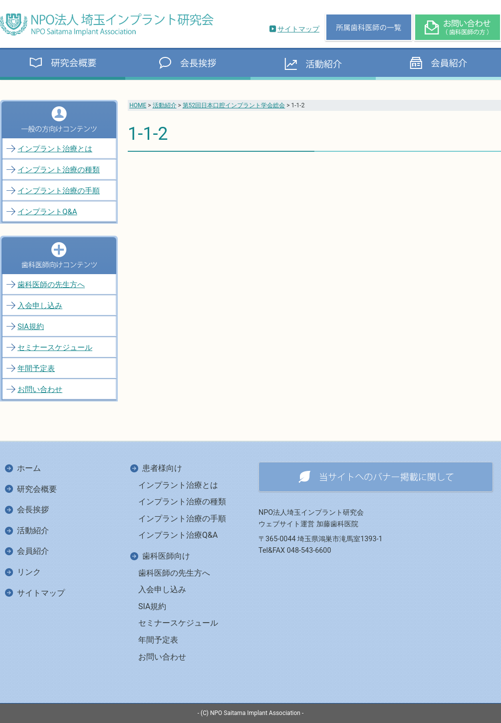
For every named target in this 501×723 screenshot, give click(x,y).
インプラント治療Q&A (178, 535)
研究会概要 (37, 489)
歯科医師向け (166, 556)
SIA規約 (30, 326)
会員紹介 (33, 551)
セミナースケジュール (54, 347)
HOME (137, 105)
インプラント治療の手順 (58, 190)
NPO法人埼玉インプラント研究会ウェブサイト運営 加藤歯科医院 (311, 518)
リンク (29, 572)
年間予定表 (36, 368)
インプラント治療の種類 (58, 169)
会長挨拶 (33, 509)
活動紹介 (165, 105)
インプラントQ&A (47, 211)
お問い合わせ (39, 389)
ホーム (29, 468)
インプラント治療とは (54, 148)
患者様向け (162, 468)
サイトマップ (298, 29)
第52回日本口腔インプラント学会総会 (234, 105)
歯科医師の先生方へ (51, 284)
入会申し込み (39, 305)
